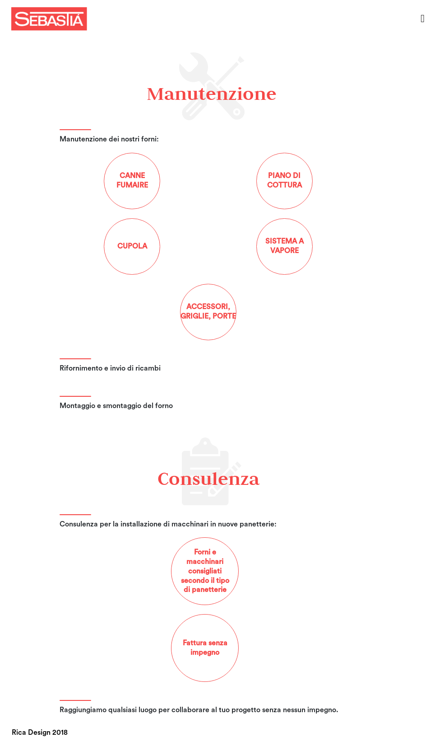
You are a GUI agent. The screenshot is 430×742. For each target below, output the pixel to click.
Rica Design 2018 (40, 732)
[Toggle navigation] (422, 18)
